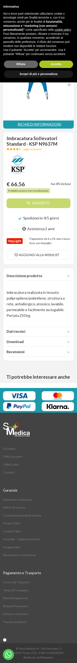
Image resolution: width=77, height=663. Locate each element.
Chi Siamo (9, 448)
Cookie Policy (12, 531)
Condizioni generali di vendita (22, 515)
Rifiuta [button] (20, 64)
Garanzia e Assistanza (17, 499)
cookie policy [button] (63, 29)
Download (15, 342)
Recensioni (15, 352)
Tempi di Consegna (15, 590)
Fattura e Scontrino (15, 614)
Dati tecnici (16, 331)
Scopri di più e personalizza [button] (38, 74)
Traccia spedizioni (14, 622)
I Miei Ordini (11, 464)
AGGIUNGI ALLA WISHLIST (38, 255)
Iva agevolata (11, 547)
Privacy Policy (12, 523)
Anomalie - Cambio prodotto (21, 539)
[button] (69, 84)
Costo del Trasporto (16, 582)
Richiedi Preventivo (15, 606)
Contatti (8, 472)
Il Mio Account (12, 456)
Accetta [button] (56, 64)
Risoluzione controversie (19, 555)
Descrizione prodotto (24, 276)
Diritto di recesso (14, 507)
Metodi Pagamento (15, 598)
